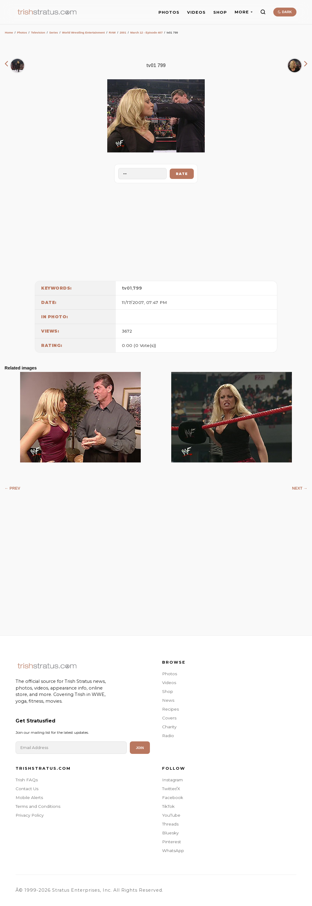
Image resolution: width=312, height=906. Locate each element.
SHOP (220, 12)
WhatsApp (173, 850)
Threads (170, 824)
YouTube (171, 815)
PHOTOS (168, 12)
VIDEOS (196, 12)
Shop (167, 691)
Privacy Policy (30, 815)
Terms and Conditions (38, 806)
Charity (169, 726)
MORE (244, 12)
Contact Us (27, 788)
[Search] (263, 12)
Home (9, 32)
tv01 (127, 288)
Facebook (172, 797)
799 (137, 288)
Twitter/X (171, 788)
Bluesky (170, 832)
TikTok (168, 806)
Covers (169, 717)
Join (140, 748)
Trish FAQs (27, 779)
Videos (169, 682)
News (168, 700)
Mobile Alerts (29, 797)
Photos (22, 32)
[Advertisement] (156, 230)
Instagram (172, 779)
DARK (285, 12)
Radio (168, 735)
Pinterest (171, 841)
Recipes (170, 709)
